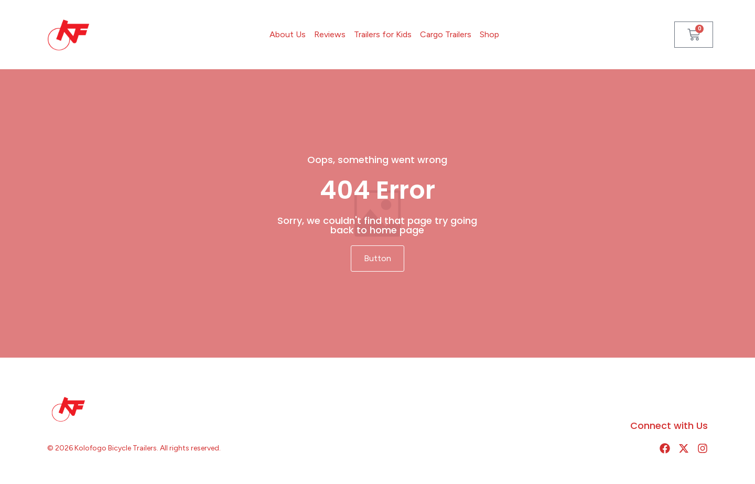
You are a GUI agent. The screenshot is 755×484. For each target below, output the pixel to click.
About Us (287, 34)
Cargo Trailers (445, 34)
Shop (489, 34)
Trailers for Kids (383, 34)
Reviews (330, 34)
